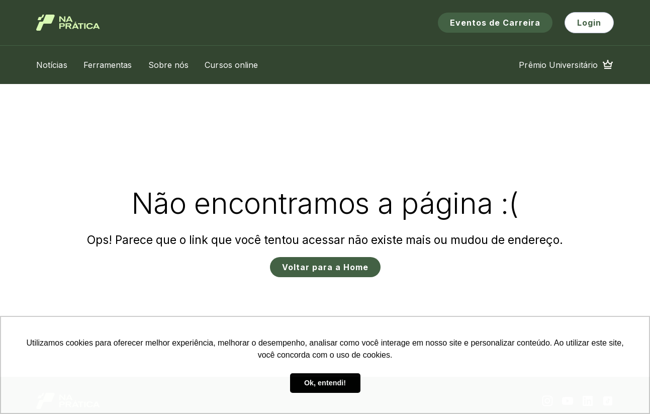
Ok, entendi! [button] (325, 383)
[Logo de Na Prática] (68, 23)
